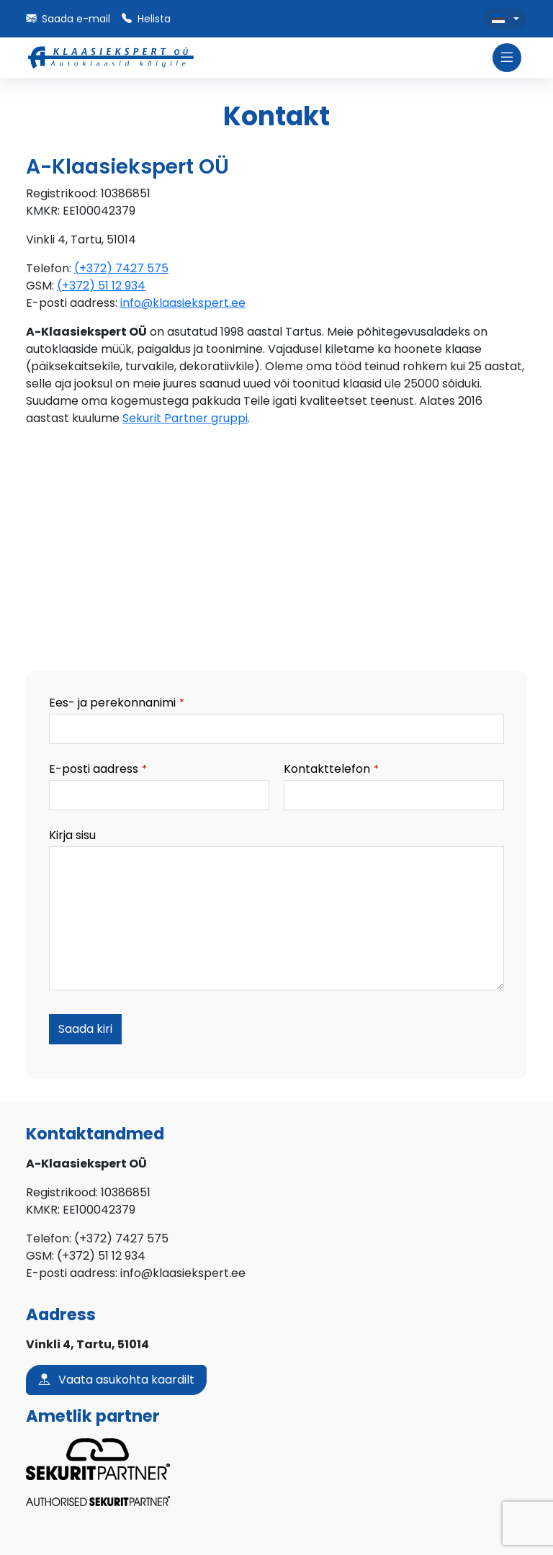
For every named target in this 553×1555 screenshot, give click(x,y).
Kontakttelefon (331, 769)
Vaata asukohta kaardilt (116, 1380)
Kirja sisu (72, 835)
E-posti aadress (98, 769)
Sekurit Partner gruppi (185, 418)
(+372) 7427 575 (121, 268)
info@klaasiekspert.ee (183, 303)
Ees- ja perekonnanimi (116, 702)
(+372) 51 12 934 (101, 285)
